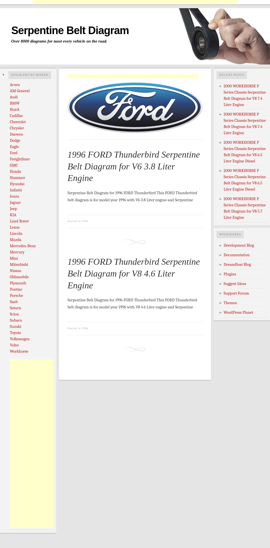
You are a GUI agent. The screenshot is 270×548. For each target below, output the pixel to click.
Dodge (15, 140)
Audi (14, 97)
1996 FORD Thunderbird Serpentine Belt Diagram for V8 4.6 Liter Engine (134, 273)
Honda (15, 171)
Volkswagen (20, 339)
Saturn (15, 308)
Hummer (17, 177)
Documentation (237, 255)
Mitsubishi (19, 264)
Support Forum (236, 293)
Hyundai (17, 184)
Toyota (15, 332)
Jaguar (15, 202)
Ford (13, 153)
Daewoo (16, 134)
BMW (15, 103)
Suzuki (15, 326)
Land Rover (19, 221)
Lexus (14, 227)
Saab (14, 301)
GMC (14, 165)
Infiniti (16, 190)
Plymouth (18, 283)
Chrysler (17, 128)
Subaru (16, 320)
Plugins (230, 274)
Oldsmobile (19, 277)
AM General (20, 91)
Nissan (15, 270)
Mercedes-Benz (23, 246)
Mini (14, 258)
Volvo (14, 345)
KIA (13, 215)
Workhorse (19, 351)
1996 (85, 221)
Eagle (14, 146)
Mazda (15, 239)
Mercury (17, 252)
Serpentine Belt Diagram (70, 30)
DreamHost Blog (237, 264)
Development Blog (239, 245)
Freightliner (20, 159)
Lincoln (16, 233)
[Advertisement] (135, 2)
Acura (15, 84)
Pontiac (16, 289)
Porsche (16, 295)
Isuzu (14, 196)
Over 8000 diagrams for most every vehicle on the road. (59, 41)
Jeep (13, 208)
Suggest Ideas (235, 283)
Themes (230, 302)
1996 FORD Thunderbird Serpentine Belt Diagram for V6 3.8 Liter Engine (134, 166)
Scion (14, 314)
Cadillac (16, 115)
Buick (14, 109)
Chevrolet (18, 122)
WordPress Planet (238, 312)
